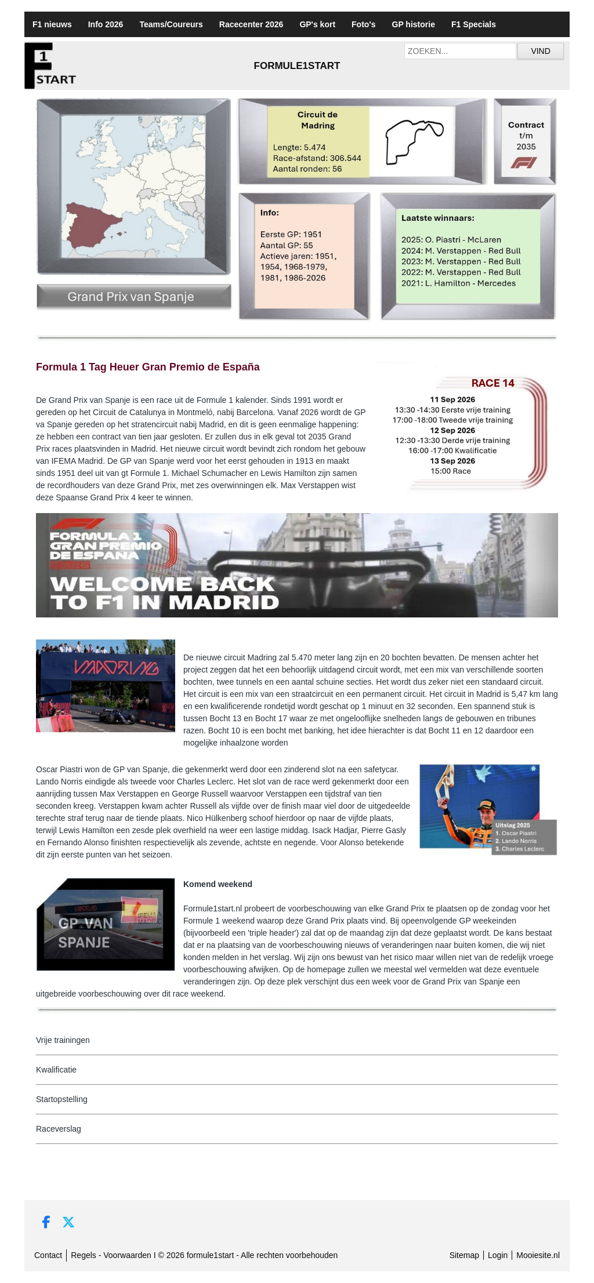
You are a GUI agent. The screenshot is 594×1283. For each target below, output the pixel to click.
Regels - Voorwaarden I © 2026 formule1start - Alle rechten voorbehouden (204, 1255)
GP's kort (317, 24)
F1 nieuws (52, 24)
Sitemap (464, 1255)
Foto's (363, 24)
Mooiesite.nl (538, 1255)
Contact (48, 1255)
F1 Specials (473, 24)
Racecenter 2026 (251, 24)
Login (498, 1255)
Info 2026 (106, 24)
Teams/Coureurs (170, 24)
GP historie (413, 24)
